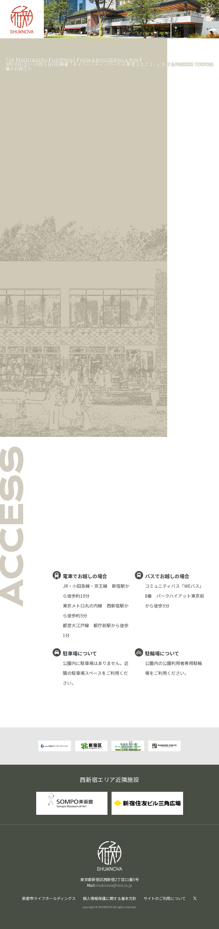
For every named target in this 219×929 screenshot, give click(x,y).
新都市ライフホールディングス (49, 898)
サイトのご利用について (165, 898)
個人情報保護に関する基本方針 (109, 898)
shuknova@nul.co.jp (113, 885)
